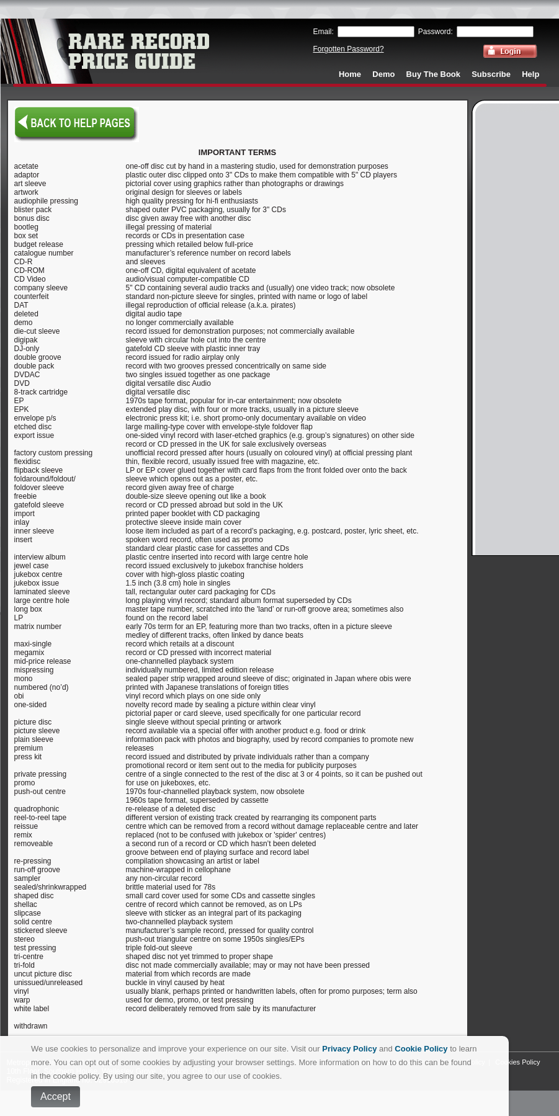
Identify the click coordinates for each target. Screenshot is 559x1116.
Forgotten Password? (348, 49)
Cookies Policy (517, 1062)
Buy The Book (433, 74)
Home (350, 74)
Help (530, 74)
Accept (55, 1096)
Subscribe (491, 74)
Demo (383, 74)
